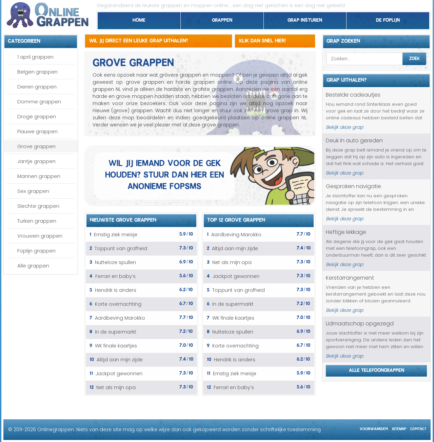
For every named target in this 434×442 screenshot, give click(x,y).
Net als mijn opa (116, 387)
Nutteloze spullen (115, 262)
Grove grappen (36, 146)
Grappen (222, 19)
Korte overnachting (118, 304)
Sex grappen (33, 191)
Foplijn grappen (36, 250)
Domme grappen (39, 101)
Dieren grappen (37, 86)
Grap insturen (305, 19)
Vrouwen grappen (39, 235)
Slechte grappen (38, 205)
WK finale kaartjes (116, 345)
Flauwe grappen (37, 131)
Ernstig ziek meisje (115, 234)
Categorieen (24, 40)
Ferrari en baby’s (115, 276)
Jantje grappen (36, 161)
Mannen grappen (38, 176)
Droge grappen (36, 116)
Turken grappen (36, 220)
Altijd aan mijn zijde (120, 359)
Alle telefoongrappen (376, 369)
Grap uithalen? (347, 79)
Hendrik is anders (115, 290)
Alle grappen (33, 265)
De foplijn (388, 19)
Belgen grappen (37, 71)
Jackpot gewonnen (119, 373)
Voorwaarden (374, 428)
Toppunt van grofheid (121, 248)
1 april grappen (35, 56)
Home (139, 19)
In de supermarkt (115, 331)
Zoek (414, 57)
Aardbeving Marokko (120, 318)
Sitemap (399, 428)
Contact (418, 428)
